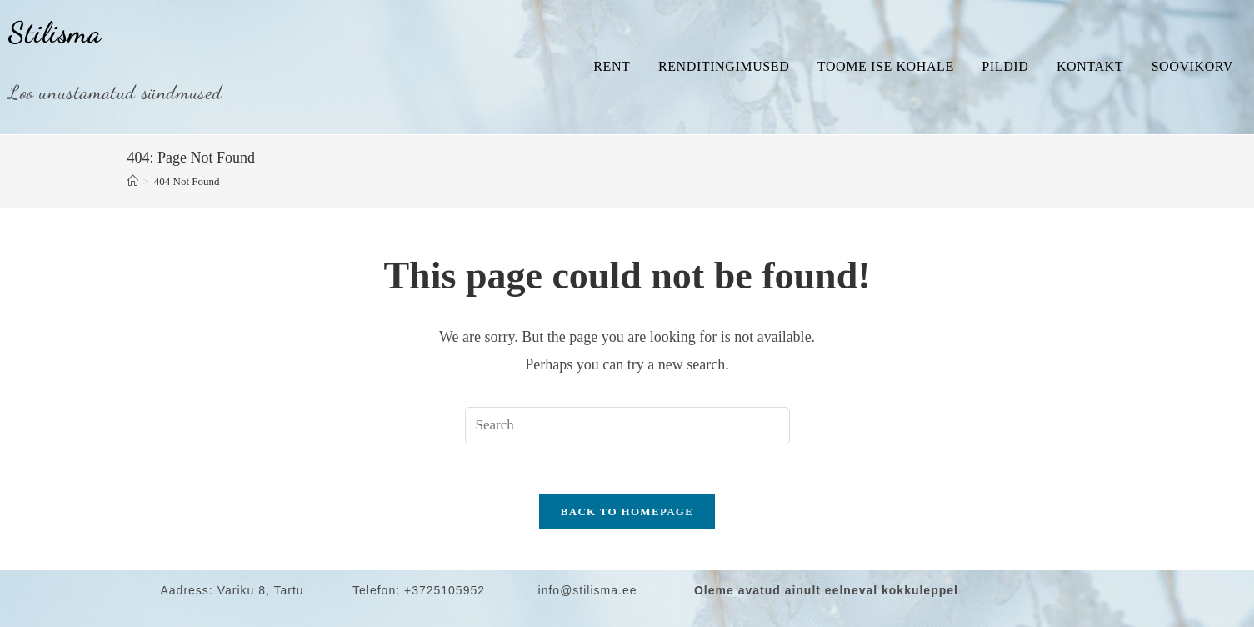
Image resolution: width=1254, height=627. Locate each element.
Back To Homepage (627, 511)
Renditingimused (723, 66)
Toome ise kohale (885, 66)
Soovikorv (1192, 66)
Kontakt (1090, 66)
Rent (611, 66)
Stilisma (55, 32)
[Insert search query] (627, 425)
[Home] (132, 181)
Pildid (1005, 66)
